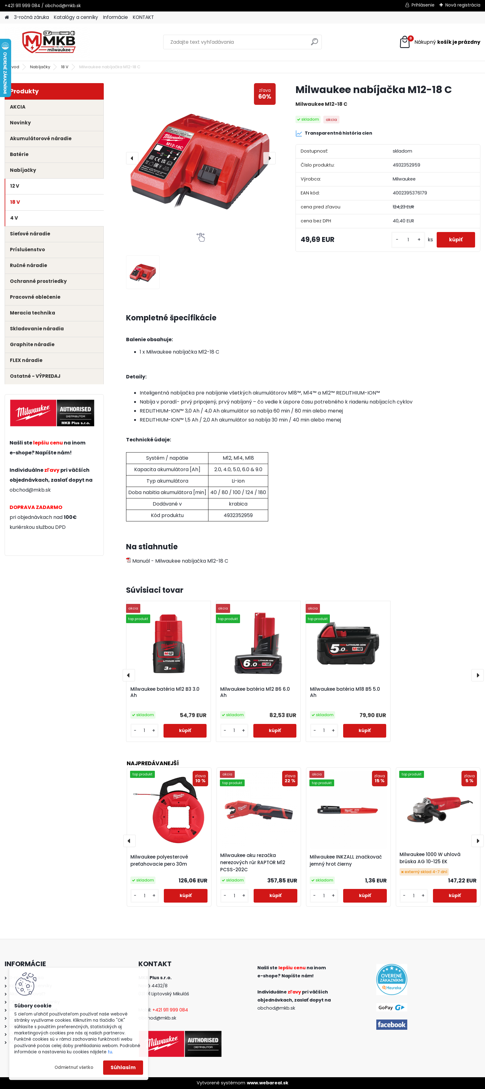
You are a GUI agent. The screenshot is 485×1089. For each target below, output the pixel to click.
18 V (64, 67)
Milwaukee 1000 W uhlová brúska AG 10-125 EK (430, 858)
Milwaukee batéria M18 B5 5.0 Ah (345, 692)
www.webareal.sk (267, 1083)
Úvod (14, 67)
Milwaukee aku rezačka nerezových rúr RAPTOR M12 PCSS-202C (252, 862)
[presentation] (132, 158)
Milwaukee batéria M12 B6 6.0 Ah (255, 692)
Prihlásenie (423, 5)
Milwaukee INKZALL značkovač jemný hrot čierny (346, 860)
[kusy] (408, 239)
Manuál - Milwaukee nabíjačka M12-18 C (177, 561)
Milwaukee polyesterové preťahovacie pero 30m (159, 860)
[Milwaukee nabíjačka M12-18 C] (201, 158)
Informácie (115, 17)
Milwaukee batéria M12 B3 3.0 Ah (164, 692)
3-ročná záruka (31, 17)
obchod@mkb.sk (30, 489)
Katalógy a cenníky (76, 17)
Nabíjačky (40, 67)
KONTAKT (143, 17)
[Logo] (47, 42)
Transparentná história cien (333, 133)
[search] (314, 44)
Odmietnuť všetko (74, 1067)
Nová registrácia (462, 5)
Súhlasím (123, 1067)
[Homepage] (7, 17)
